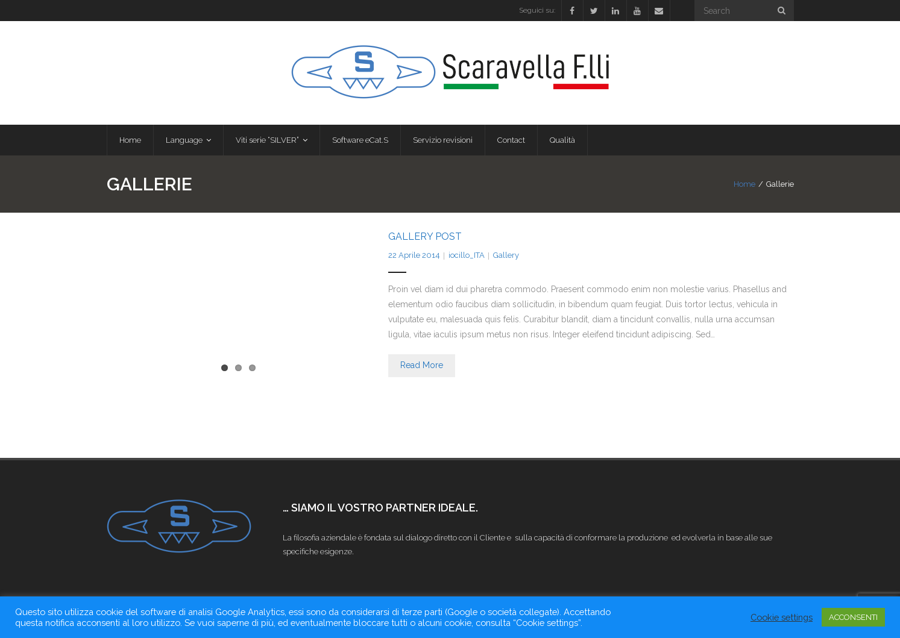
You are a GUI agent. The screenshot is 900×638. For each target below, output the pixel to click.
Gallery (506, 255)
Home (744, 184)
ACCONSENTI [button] (853, 617)
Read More (421, 365)
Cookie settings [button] (782, 617)
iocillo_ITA (466, 255)
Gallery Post (425, 236)
